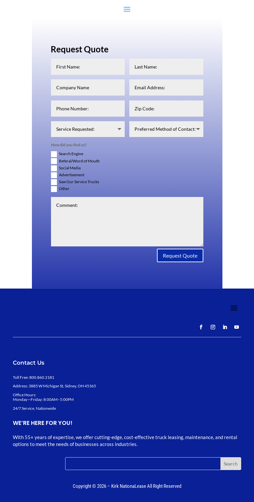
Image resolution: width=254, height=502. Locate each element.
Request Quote (180, 255)
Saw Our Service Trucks (75, 182)
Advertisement (67, 175)
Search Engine (67, 154)
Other (60, 189)
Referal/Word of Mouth (75, 161)
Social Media (66, 168)
